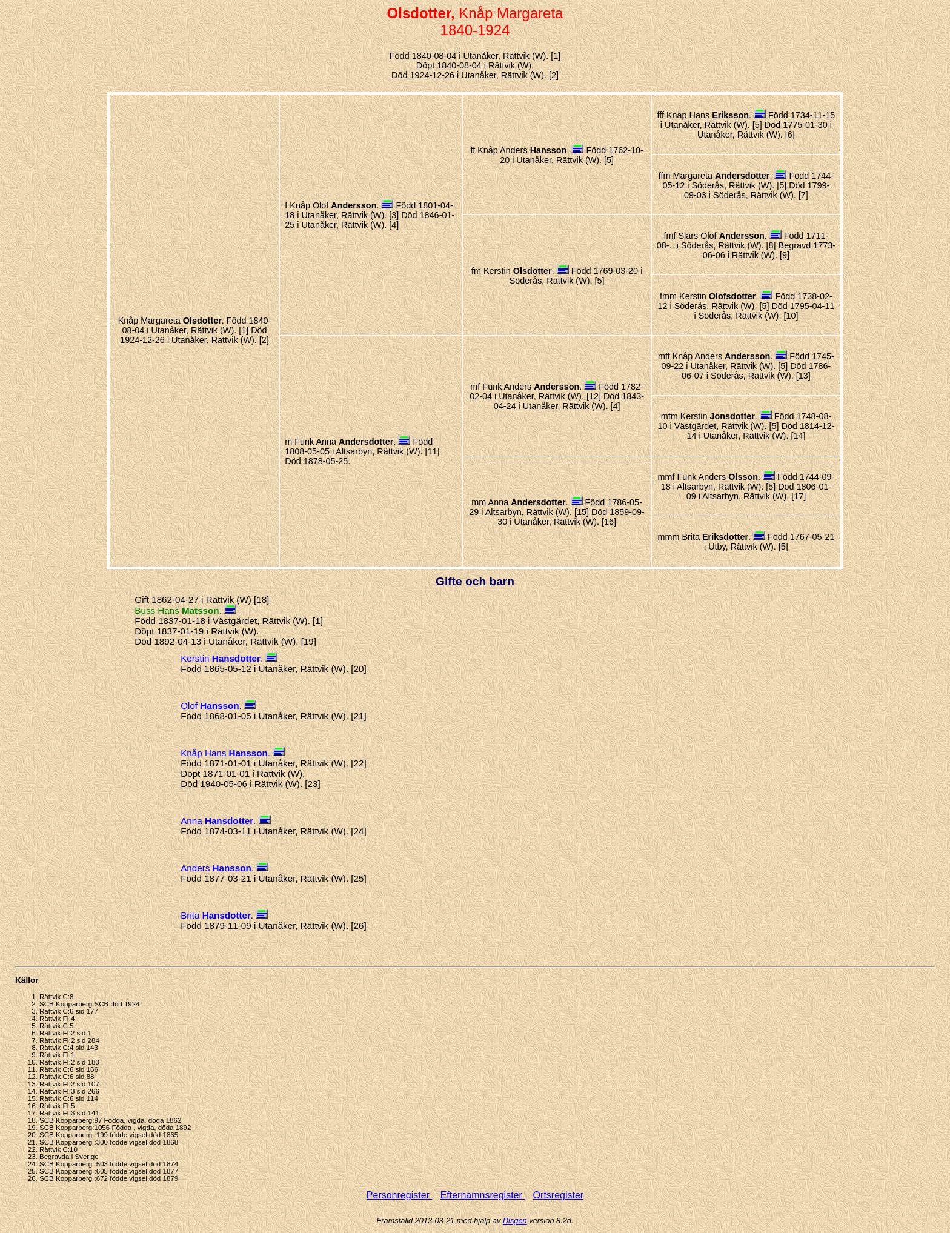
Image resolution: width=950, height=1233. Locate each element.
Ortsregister (558, 1195)
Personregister (400, 1195)
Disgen (515, 1220)
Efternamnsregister (482, 1195)
